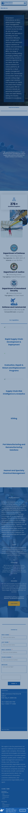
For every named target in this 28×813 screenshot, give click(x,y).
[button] (27, 808)
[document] (14, 406)
